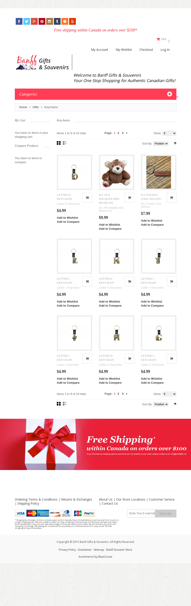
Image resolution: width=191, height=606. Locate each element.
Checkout (146, 48)
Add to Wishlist (67, 220)
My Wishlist (124, 48)
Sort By (147, 141)
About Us (105, 509)
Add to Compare (68, 224)
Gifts (36, 105)
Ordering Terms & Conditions (36, 509)
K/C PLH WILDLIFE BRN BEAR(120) (109, 201)
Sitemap (99, 560)
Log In (165, 48)
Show (157, 131)
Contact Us (110, 513)
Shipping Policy (28, 513)
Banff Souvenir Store (119, 560)
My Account (99, 48)
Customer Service (162, 509)
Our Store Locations (130, 509)
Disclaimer (85, 560)
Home (23, 105)
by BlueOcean (103, 567)
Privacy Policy (67, 560)
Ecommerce (86, 567)
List (65, 141)
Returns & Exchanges (76, 509)
